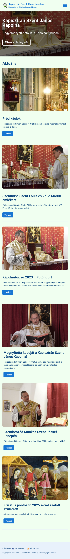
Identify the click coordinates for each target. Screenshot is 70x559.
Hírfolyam (33, 549)
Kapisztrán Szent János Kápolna (26, 5)
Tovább (8, 133)
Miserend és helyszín (16, 42)
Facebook (18, 549)
